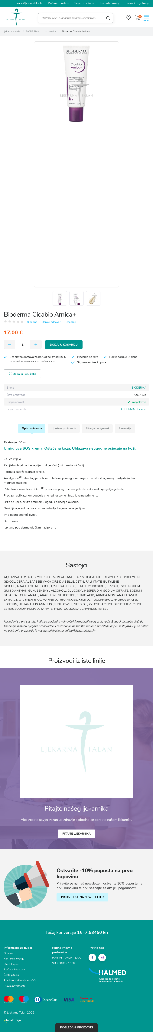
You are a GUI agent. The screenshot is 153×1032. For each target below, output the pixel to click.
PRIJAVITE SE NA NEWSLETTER (82, 898)
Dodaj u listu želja (23, 375)
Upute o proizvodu (63, 429)
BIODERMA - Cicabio (133, 410)
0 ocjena (32, 322)
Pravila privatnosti (14, 987)
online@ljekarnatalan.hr (29, 3)
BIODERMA (139, 388)
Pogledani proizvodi (76, 1027)
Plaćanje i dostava (58, 3)
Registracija (142, 3)
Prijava (129, 3)
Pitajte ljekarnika (76, 834)
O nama (8, 954)
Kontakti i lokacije (110, 3)
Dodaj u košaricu (64, 345)
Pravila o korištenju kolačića (20, 981)
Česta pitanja (11, 976)
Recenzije (70, 322)
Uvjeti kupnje (11, 965)
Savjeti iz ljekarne (84, 3)
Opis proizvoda (31, 429)
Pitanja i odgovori (51, 322)
